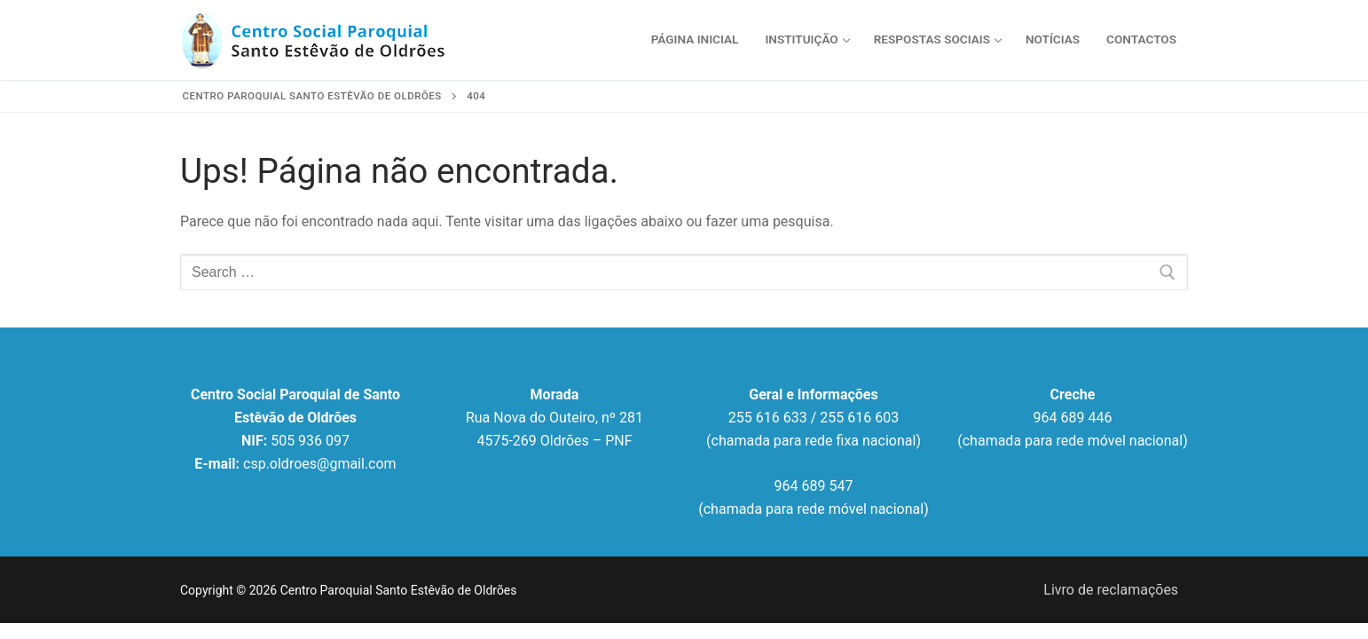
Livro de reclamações (1110, 589)
